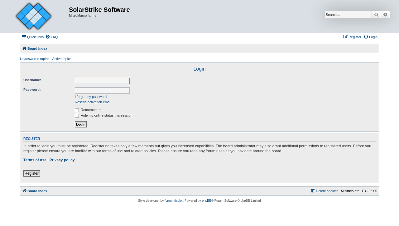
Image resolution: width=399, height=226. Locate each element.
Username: (32, 80)
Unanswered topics (34, 59)
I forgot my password (91, 97)
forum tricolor (174, 200)
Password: (32, 89)
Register (32, 173)
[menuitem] (51, 37)
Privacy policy (62, 160)
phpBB (206, 200)
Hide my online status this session (103, 115)
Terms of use (34, 160)
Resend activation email (93, 102)
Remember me (89, 110)
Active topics (62, 59)
